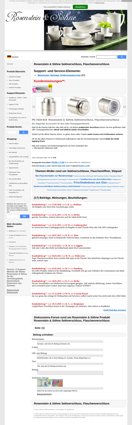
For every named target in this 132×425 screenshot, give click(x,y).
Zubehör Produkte (15, 87)
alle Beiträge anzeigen (116, 310)
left (34, 106)
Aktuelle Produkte (15, 77)
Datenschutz (99, 3)
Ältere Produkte (14, 80)
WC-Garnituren (17, 231)
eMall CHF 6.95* (63, 166)
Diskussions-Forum (15, 113)
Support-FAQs (13, 104)
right (124, 106)
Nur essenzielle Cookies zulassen (57, 7)
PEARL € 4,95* (84, 166)
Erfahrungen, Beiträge (16, 109)
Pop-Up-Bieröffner (15, 179)
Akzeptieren (80, 7)
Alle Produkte (13, 84)
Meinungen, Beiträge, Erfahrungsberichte (59, 75)
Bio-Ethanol (13, 152)
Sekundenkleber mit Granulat (19, 157)
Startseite (85, 57)
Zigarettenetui (13, 168)
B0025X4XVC (86, 162)
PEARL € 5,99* (58, 162)
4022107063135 (74, 162)
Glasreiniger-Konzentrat (17, 148)
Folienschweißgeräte (15, 197)
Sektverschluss (13, 143)
